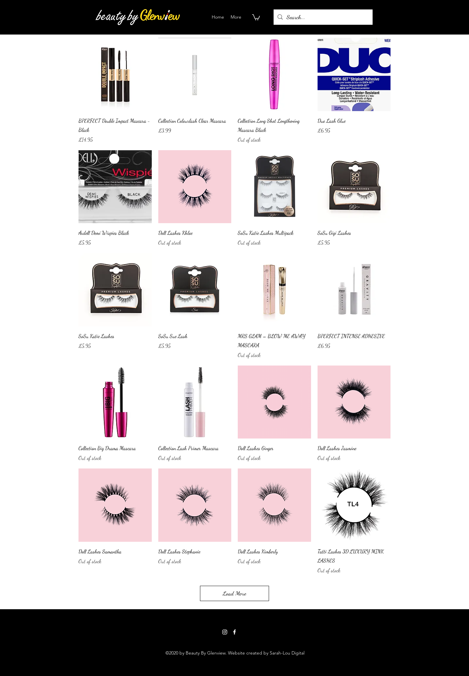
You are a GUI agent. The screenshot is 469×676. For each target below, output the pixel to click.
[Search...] (323, 17)
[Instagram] (224, 632)
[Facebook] (234, 632)
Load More (234, 593)
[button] (256, 17)
